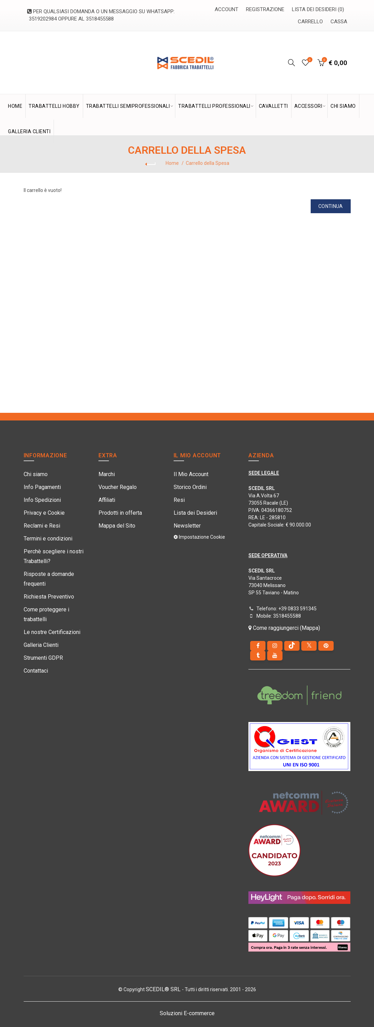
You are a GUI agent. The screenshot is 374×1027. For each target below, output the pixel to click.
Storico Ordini (190, 487)
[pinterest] (326, 646)
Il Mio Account (191, 474)
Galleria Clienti (41, 645)
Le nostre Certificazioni (52, 632)
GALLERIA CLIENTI (29, 131)
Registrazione (265, 9)
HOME (15, 106)
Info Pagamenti (42, 487)
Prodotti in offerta (120, 513)
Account (226, 9)
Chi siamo (36, 474)
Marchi (106, 474)
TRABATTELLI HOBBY (54, 106)
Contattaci (36, 670)
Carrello (310, 21)
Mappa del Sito (116, 525)
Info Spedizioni (42, 500)
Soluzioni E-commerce (187, 1013)
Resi (179, 500)
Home (172, 163)
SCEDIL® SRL (164, 989)
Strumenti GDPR (43, 658)
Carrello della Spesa (207, 163)
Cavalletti (273, 106)
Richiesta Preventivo (49, 596)
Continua (330, 206)
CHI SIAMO (343, 106)
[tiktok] (292, 646)
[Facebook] (257, 646)
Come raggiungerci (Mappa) (284, 628)
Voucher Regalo (117, 487)
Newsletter (187, 525)
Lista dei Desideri (195, 513)
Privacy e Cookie (44, 513)
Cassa (339, 21)
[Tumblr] (257, 655)
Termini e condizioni (48, 538)
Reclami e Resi (42, 525)
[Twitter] (309, 646)
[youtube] (275, 655)
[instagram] (275, 646)
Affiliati (106, 500)
